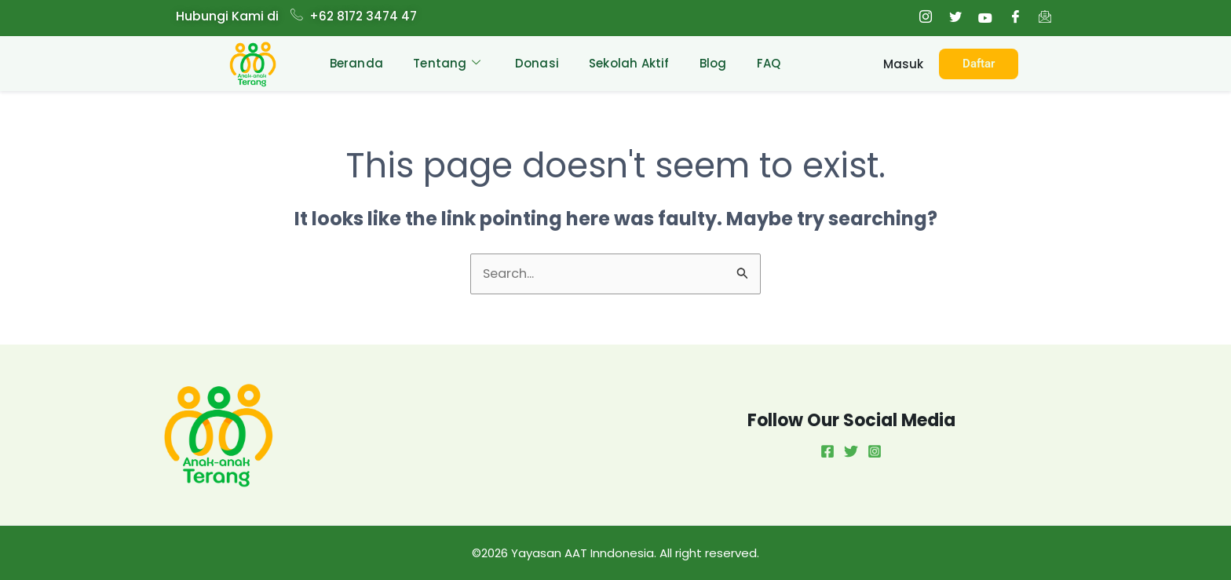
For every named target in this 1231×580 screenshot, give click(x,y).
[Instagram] (925, 18)
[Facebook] (1015, 18)
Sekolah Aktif (629, 63)
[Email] (1045, 18)
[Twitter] (955, 18)
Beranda (351, 63)
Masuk (903, 64)
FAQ (771, 63)
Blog (715, 63)
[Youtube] (985, 18)
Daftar (979, 64)
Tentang (443, 63)
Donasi (535, 63)
